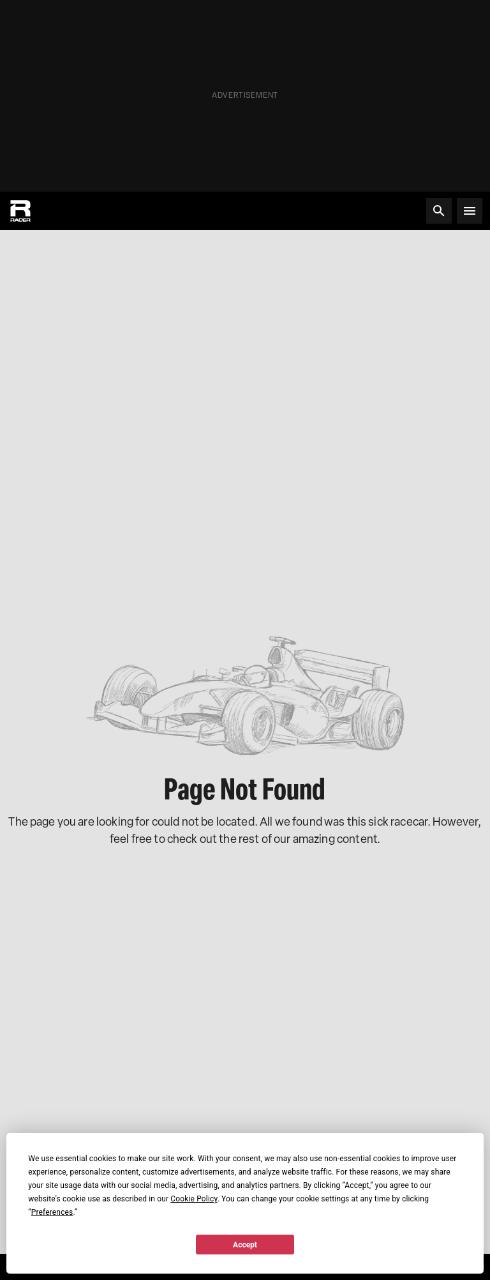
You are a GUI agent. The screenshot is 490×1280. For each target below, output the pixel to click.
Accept (245, 1244)
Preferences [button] (52, 1212)
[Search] (439, 211)
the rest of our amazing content (298, 839)
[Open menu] (469, 211)
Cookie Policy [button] (193, 1198)
